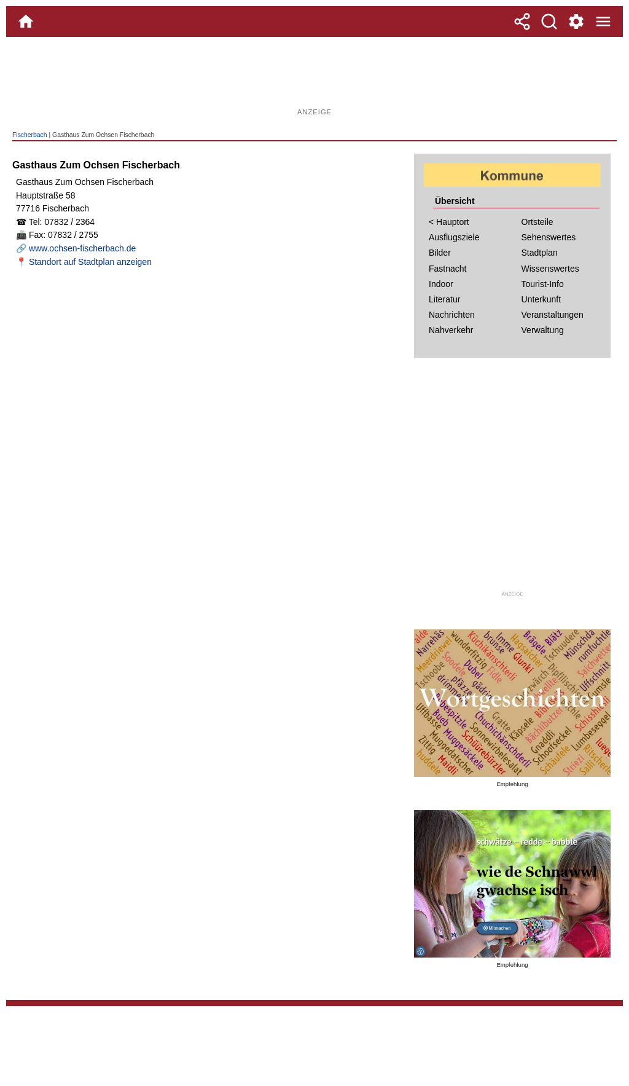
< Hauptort (449, 222)
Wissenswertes (550, 268)
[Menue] (603, 21)
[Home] (25, 21)
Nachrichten (452, 315)
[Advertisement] (314, 76)
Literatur (444, 299)
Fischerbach (29, 135)
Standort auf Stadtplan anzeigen (90, 262)
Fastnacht (447, 268)
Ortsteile (537, 222)
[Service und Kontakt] (576, 21)
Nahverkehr (451, 330)
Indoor (441, 284)
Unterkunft (541, 299)
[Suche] (549, 21)
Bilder (440, 253)
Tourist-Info (543, 284)
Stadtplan (540, 253)
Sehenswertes (549, 237)
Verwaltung (543, 330)
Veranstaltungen (553, 315)
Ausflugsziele (454, 237)
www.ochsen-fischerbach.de (82, 248)
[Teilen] (522, 21)
